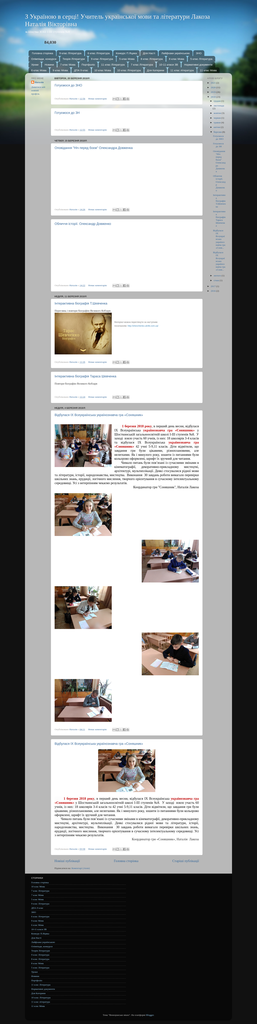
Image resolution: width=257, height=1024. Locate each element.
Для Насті (149, 53)
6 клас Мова (38, 70)
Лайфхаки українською (175, 53)
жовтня (218, 113)
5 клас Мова (126, 58)
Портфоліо (88, 64)
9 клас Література (70, 53)
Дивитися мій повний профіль (38, 90)
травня (217, 122)
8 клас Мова (176, 58)
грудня (217, 101)
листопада (219, 105)
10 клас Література (129, 70)
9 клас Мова (60, 70)
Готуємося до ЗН (67, 113)
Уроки (34, 64)
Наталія (39, 82)
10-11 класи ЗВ (168, 64)
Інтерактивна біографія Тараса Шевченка (85, 376)
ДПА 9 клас (81, 70)
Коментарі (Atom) (81, 868)
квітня (217, 127)
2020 (213, 87)
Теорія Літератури (74, 58)
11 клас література (182, 70)
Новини (49, 64)
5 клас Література (201, 58)
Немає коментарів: (98, 98)
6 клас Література (99, 53)
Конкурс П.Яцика (126, 53)
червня (217, 118)
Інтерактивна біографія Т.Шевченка (81, 303)
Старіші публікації (185, 861)
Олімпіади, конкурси (43, 58)
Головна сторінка (42, 53)
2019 (213, 92)
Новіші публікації (67, 861)
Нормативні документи (198, 64)
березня (218, 132)
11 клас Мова (208, 70)
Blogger (150, 1015)
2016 (213, 291)
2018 (213, 97)
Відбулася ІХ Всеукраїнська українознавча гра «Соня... (219, 239)
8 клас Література (152, 58)
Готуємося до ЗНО (68, 85)
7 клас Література (142, 64)
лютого (217, 275)
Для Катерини (155, 70)
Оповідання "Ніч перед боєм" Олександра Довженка (94, 148)
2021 (213, 82)
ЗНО (198, 53)
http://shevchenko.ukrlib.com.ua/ (143, 326)
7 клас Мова (67, 64)
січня (217, 280)
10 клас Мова (102, 70)
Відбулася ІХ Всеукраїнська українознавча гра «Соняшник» (99, 415)
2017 (213, 286)
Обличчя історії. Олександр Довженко (83, 224)
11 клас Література (113, 64)
